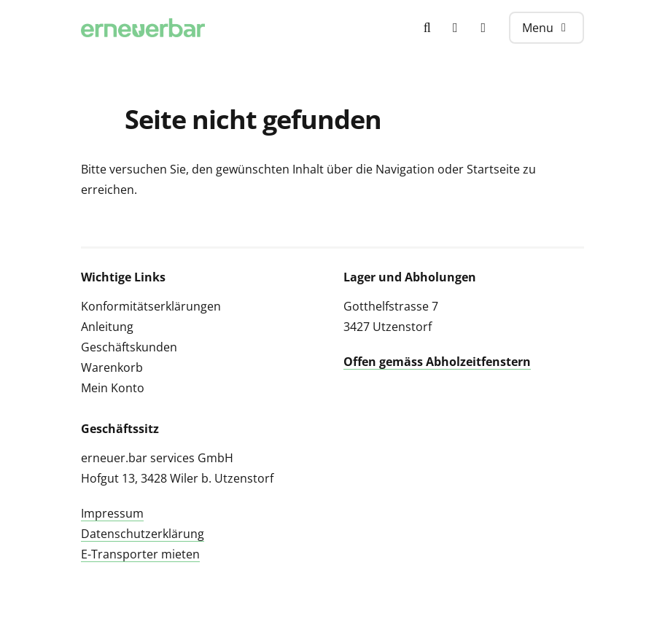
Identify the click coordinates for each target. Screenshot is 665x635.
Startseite (493, 169)
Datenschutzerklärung (142, 534)
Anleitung (107, 327)
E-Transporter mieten (140, 554)
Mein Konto (112, 388)
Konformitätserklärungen (151, 306)
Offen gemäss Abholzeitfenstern (437, 362)
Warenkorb (112, 367)
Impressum (112, 513)
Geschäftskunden (129, 347)
